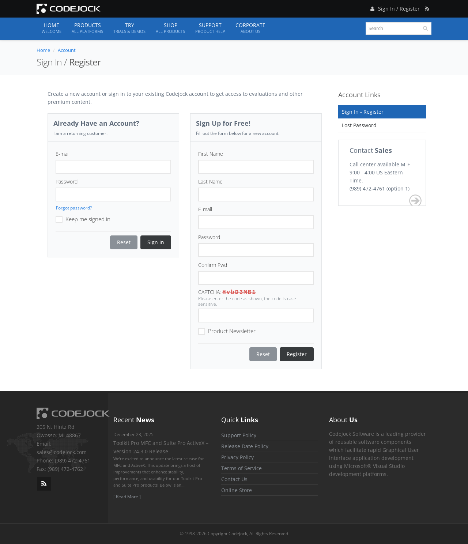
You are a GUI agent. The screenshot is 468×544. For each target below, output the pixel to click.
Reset (124, 242)
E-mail (62, 153)
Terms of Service (241, 468)
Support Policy (238, 435)
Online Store (236, 490)
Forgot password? (74, 208)
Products (87, 28)
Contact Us (234, 479)
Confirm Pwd (212, 264)
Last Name (210, 181)
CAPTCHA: (209, 291)
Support (210, 28)
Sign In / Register (394, 7)
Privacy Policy (237, 457)
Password (67, 181)
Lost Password (359, 125)
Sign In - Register (363, 111)
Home (51, 28)
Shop (170, 28)
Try (129, 28)
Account (67, 50)
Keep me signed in (83, 218)
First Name (210, 153)
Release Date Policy (244, 446)
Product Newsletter (227, 330)
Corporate (250, 28)
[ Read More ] (127, 497)
